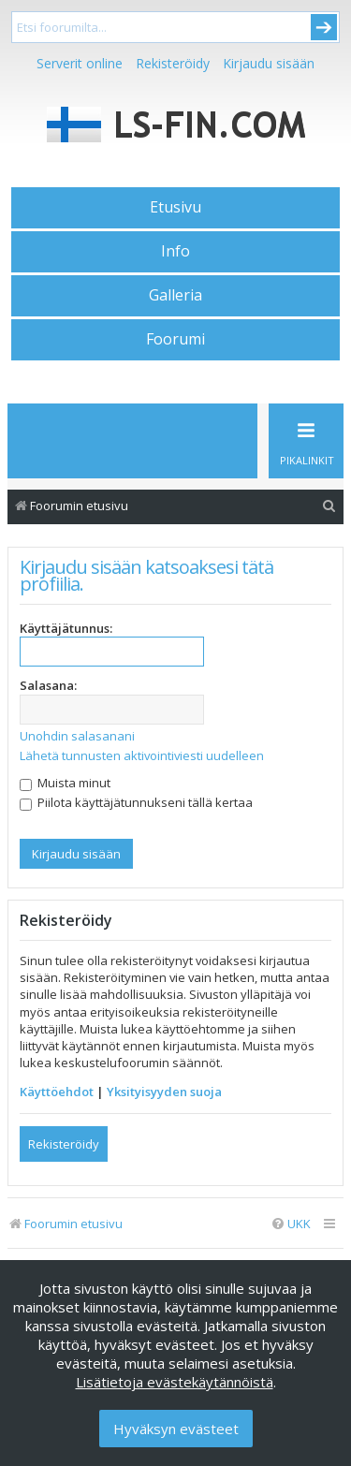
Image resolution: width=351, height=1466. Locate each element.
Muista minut (65, 782)
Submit (324, 27)
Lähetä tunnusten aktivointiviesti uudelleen (142, 755)
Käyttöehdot (57, 1091)
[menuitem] (329, 506)
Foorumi (175, 339)
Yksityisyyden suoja (164, 1091)
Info (175, 251)
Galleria (175, 295)
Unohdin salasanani (77, 735)
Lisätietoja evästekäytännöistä (174, 1381)
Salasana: (48, 685)
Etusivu (175, 207)
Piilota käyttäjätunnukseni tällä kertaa (136, 802)
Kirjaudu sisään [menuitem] (268, 63)
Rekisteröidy (173, 63)
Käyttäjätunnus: (66, 628)
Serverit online (80, 63)
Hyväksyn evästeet (176, 1428)
